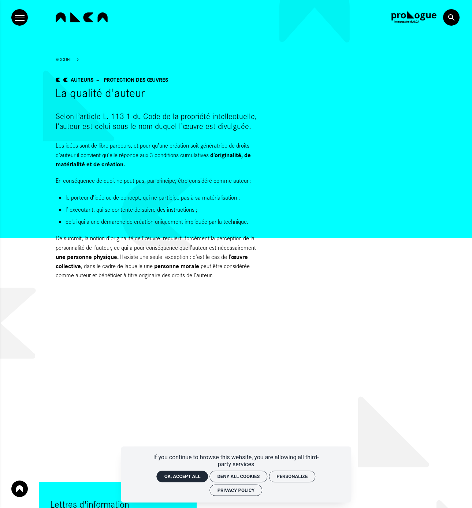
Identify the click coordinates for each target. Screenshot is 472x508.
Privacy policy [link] (236, 490)
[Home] (82, 17)
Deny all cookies (238, 476)
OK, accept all (182, 476)
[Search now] (451, 17)
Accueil (64, 59)
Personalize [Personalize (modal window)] (292, 476)
